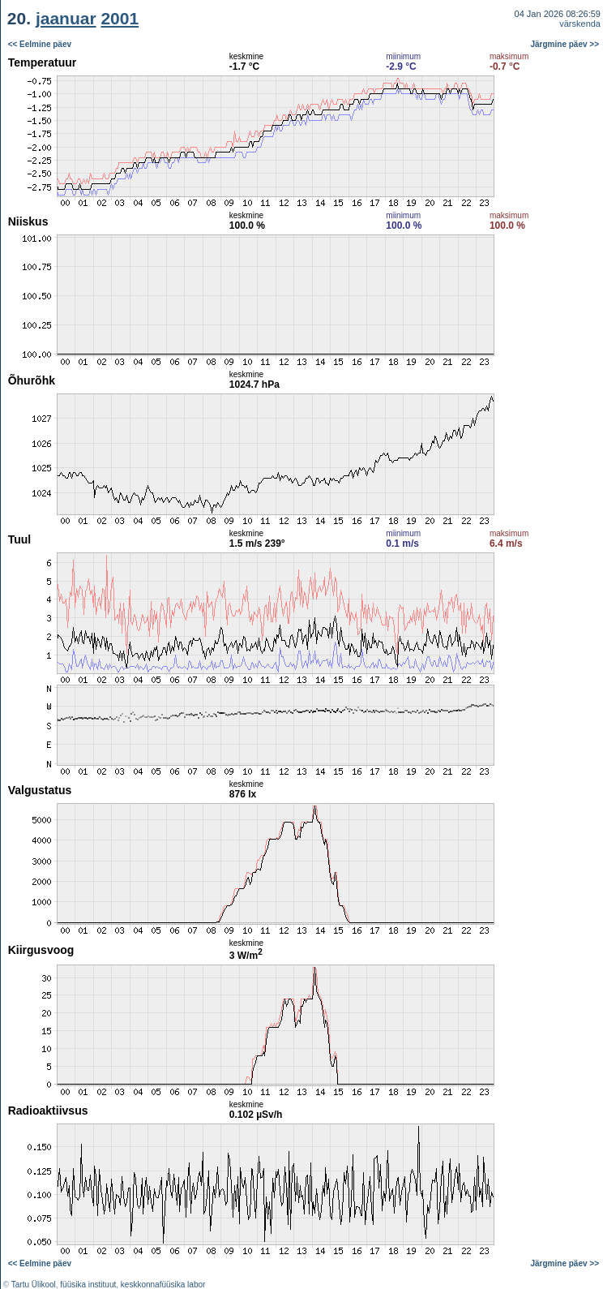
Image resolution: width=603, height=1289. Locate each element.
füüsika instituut (88, 1284)
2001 (119, 18)
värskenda (580, 23)
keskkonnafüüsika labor (163, 1284)
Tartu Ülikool (33, 1284)
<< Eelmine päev (39, 44)
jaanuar (66, 18)
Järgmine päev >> (565, 44)
